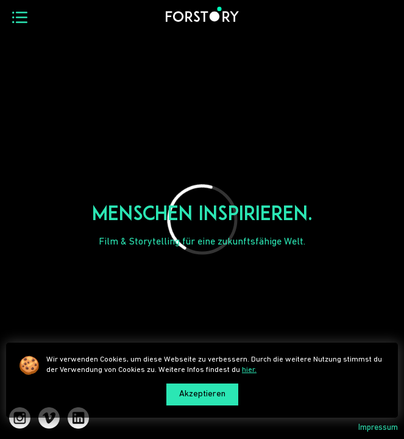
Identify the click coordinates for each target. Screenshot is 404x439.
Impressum (378, 427)
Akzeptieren (202, 394)
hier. (249, 370)
